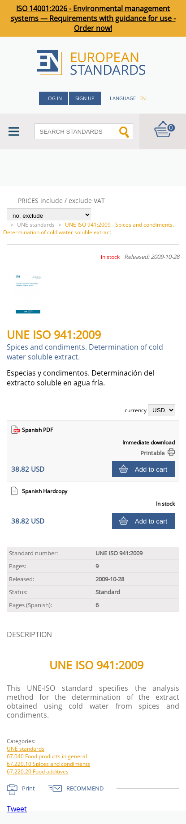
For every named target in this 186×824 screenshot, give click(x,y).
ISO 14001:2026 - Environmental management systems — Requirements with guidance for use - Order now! (93, 18)
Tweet (17, 809)
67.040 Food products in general (47, 756)
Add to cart (151, 469)
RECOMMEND (85, 788)
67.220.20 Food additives (38, 771)
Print (28, 788)
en (142, 98)
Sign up (85, 98)
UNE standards (36, 224)
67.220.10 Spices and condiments (48, 764)
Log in (53, 98)
